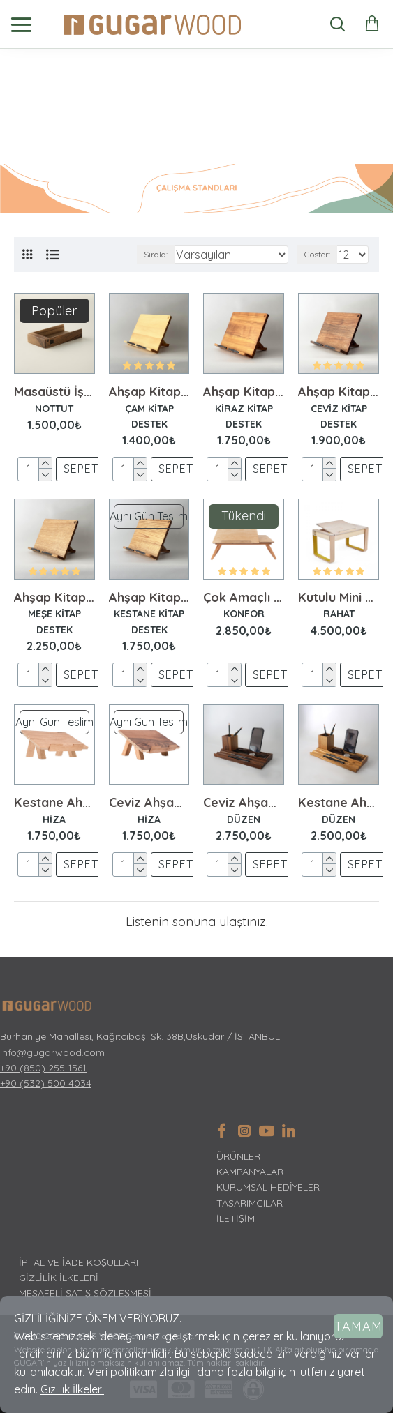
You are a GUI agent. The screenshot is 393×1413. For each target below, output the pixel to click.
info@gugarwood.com (52, 1052)
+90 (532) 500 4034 (45, 1083)
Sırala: (156, 254)
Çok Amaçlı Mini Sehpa (243, 597)
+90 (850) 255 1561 (43, 1067)
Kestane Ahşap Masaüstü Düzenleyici (338, 802)
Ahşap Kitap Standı (149, 392)
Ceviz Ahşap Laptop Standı (149, 802)
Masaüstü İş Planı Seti (54, 392)
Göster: (317, 254)
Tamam (358, 1326)
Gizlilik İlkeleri (72, 1389)
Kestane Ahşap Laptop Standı (54, 802)
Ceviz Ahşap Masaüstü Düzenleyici (243, 802)
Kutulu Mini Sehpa (338, 597)
